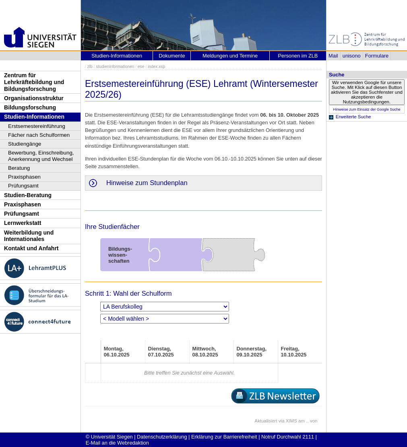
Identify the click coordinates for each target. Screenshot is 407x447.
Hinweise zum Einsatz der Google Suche (366, 109)
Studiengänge (24, 144)
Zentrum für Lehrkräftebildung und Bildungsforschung (34, 82)
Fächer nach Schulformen (39, 135)
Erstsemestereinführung (36, 126)
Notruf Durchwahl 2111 (287, 437)
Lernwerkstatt (22, 223)
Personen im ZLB (298, 56)
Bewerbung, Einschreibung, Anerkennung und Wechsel (41, 156)
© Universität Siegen (109, 437)
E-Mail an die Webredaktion (117, 443)
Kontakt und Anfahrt (31, 248)
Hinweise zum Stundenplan (147, 183)
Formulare (376, 56)
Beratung (19, 168)
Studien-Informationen (34, 116)
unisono (352, 56)
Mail (333, 56)
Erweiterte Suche (353, 116)
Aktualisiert (265, 420)
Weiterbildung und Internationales (29, 236)
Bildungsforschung (30, 107)
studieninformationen (115, 66)
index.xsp (156, 66)
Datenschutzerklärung (162, 437)
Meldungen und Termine (230, 56)
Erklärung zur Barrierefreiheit (224, 437)
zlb (90, 66)
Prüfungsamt (23, 186)
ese (141, 66)
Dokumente (172, 56)
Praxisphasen (24, 177)
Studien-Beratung (28, 195)
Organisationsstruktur (34, 98)
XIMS (291, 420)
